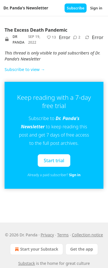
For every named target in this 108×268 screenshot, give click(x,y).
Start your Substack (36, 249)
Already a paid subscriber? (53, 174)
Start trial (54, 160)
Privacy (47, 234)
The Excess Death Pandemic (36, 30)
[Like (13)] (51, 37)
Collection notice (87, 234)
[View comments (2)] (76, 37)
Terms (63, 234)
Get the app (81, 249)
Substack (26, 263)
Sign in (96, 8)
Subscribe (76, 8)
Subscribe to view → (25, 69)
